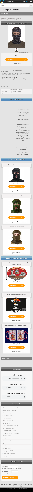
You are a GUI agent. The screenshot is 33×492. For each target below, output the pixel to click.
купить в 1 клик (16, 63)
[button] (31, 5)
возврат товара (27, 484)
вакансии (10, 486)
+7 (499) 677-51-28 (9, 1)
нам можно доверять (17, 484)
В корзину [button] (10, 59)
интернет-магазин (6, 484)
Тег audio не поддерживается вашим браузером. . (14, 378)
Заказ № (10, 466)
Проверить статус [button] (8, 477)
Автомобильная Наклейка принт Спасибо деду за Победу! (16, 263)
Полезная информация (19, 486)
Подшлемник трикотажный (16, 226)
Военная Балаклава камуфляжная (16, 196)
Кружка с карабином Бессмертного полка (16, 325)
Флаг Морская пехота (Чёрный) (16, 294)
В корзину (13, 186)
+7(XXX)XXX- (10, 471)
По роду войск (16, 404)
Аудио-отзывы (16, 369)
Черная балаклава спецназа (16, 165)
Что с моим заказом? (16, 461)
